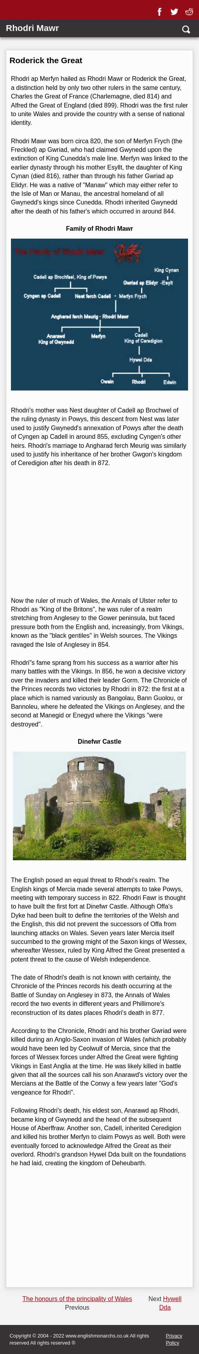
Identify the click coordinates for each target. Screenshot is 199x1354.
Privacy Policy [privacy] (174, 1339)
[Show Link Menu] (10, 11)
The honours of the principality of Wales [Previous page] (77, 1299)
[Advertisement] (98, 532)
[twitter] (176, 9)
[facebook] (161, 9)
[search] (185, 29)
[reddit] (191, 9)
